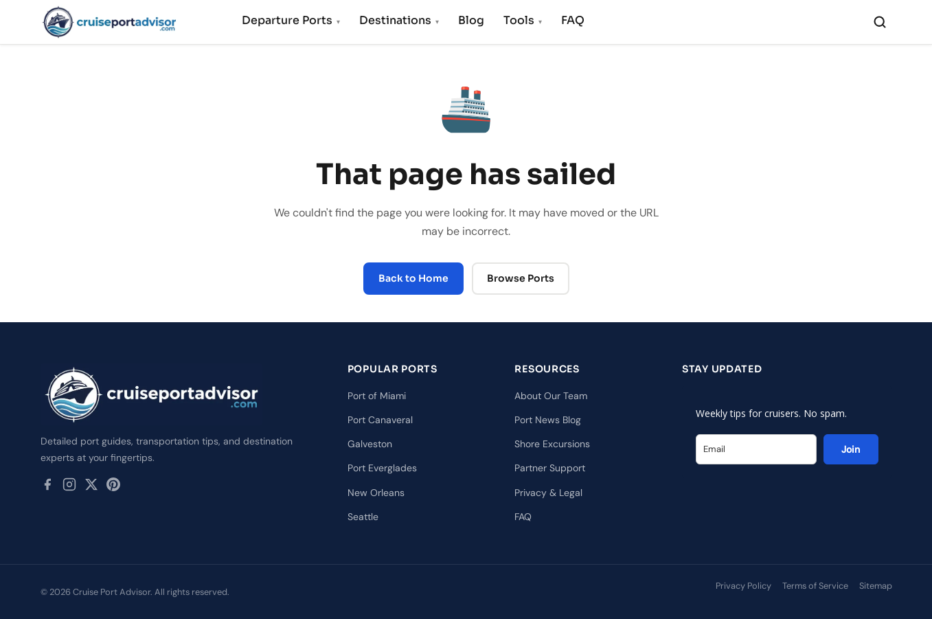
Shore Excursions (552, 444)
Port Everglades (382, 468)
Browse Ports (520, 278)
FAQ (572, 20)
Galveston (370, 444)
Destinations (399, 20)
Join (850, 449)
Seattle (363, 516)
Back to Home (413, 278)
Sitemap (875, 586)
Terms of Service (815, 586)
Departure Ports (291, 20)
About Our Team (550, 396)
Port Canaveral (380, 420)
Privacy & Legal (548, 492)
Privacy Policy (743, 586)
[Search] (879, 22)
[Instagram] (69, 487)
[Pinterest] (113, 487)
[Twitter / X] (91, 487)
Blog (471, 20)
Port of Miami (377, 396)
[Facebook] (47, 487)
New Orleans (376, 492)
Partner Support (549, 468)
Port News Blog (547, 420)
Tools (522, 20)
